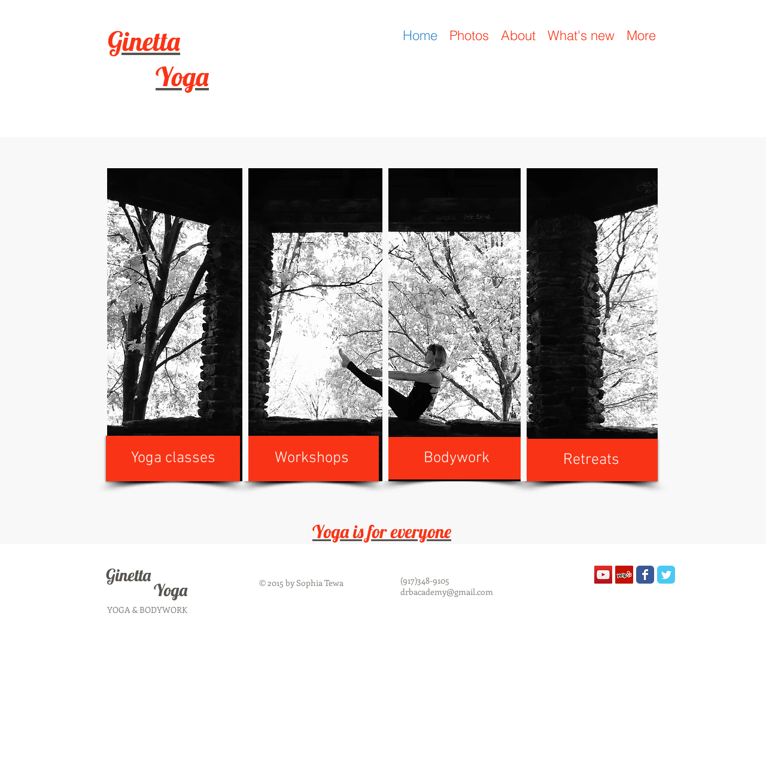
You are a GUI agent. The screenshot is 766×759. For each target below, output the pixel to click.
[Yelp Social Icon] (624, 575)
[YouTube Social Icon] (603, 575)
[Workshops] (312, 458)
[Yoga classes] (173, 458)
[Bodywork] (456, 458)
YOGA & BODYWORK (147, 609)
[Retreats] (591, 460)
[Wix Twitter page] (666, 575)
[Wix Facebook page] (645, 575)
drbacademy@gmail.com (446, 591)
